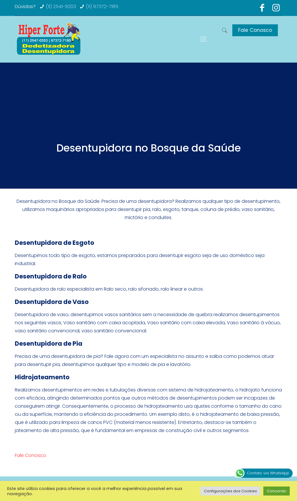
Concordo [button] (276, 491)
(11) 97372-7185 (102, 6)
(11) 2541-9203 (61, 6)
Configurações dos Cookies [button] (230, 491)
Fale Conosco (255, 30)
